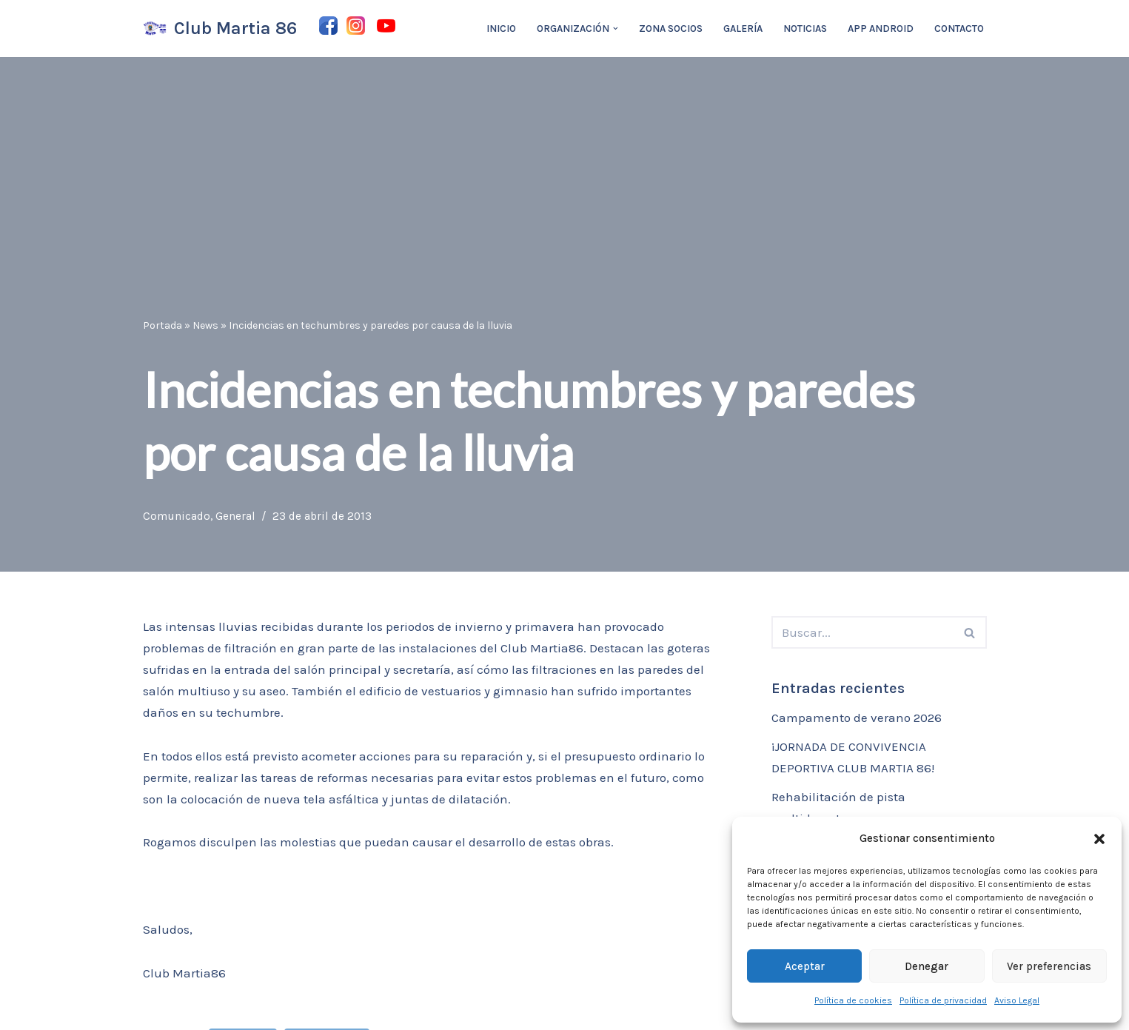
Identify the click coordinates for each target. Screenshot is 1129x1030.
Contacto (959, 28)
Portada (162, 325)
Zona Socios (671, 28)
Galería (743, 28)
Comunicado (176, 516)
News (205, 325)
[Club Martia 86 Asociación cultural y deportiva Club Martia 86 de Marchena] (220, 28)
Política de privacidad (943, 1000)
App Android (881, 28)
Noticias (805, 28)
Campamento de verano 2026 (856, 717)
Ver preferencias (1049, 966)
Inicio (501, 28)
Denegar (926, 966)
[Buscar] (862, 632)
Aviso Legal (1016, 1000)
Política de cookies (853, 1000)
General (235, 516)
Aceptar (805, 966)
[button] (1099, 839)
